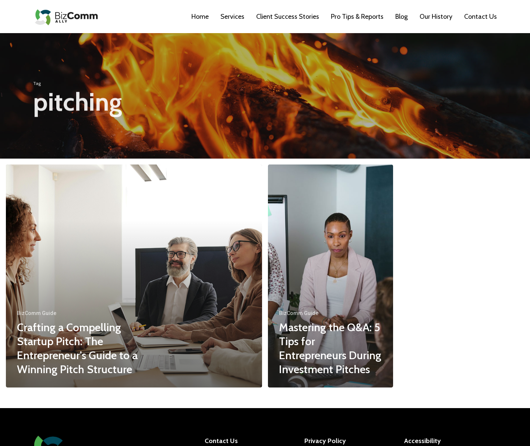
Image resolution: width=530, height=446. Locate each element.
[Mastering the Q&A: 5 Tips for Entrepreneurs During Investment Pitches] (330, 275)
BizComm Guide (36, 313)
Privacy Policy (325, 441)
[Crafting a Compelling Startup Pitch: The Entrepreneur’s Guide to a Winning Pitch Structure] (134, 275)
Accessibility (422, 441)
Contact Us (221, 441)
